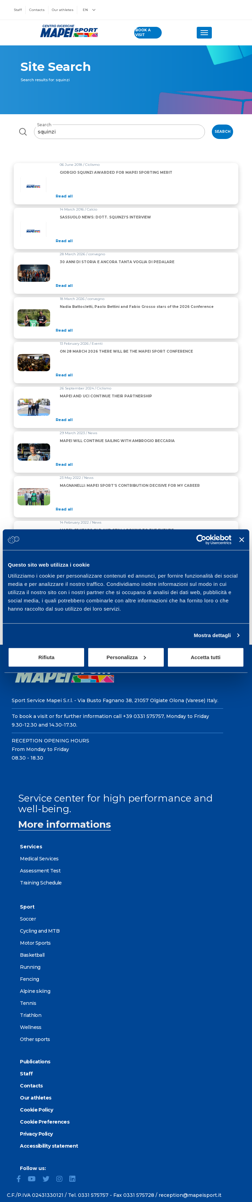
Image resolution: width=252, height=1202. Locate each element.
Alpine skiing (35, 991)
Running (30, 967)
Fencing (29, 979)
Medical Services (39, 859)
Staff (18, 10)
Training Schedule (40, 883)
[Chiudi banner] (241, 539)
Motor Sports (35, 943)
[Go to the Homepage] (67, 31)
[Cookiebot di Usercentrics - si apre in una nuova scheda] (201, 540)
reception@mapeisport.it (190, 1195)
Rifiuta (46, 657)
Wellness (31, 1027)
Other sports (35, 1039)
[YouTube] (34, 1180)
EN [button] (89, 10)
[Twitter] (49, 1180)
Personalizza (126, 657)
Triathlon (30, 1015)
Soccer (28, 919)
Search (44, 124)
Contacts (37, 10)
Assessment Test (40, 871)
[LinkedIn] (75, 1180)
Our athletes (62, 10)
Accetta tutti (205, 657)
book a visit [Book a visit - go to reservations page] (143, 32)
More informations (64, 824)
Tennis (28, 1003)
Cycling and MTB (39, 931)
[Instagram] (62, 1180)
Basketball (32, 955)
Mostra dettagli (212, 635)
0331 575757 (93, 1195)
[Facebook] (21, 1180)
